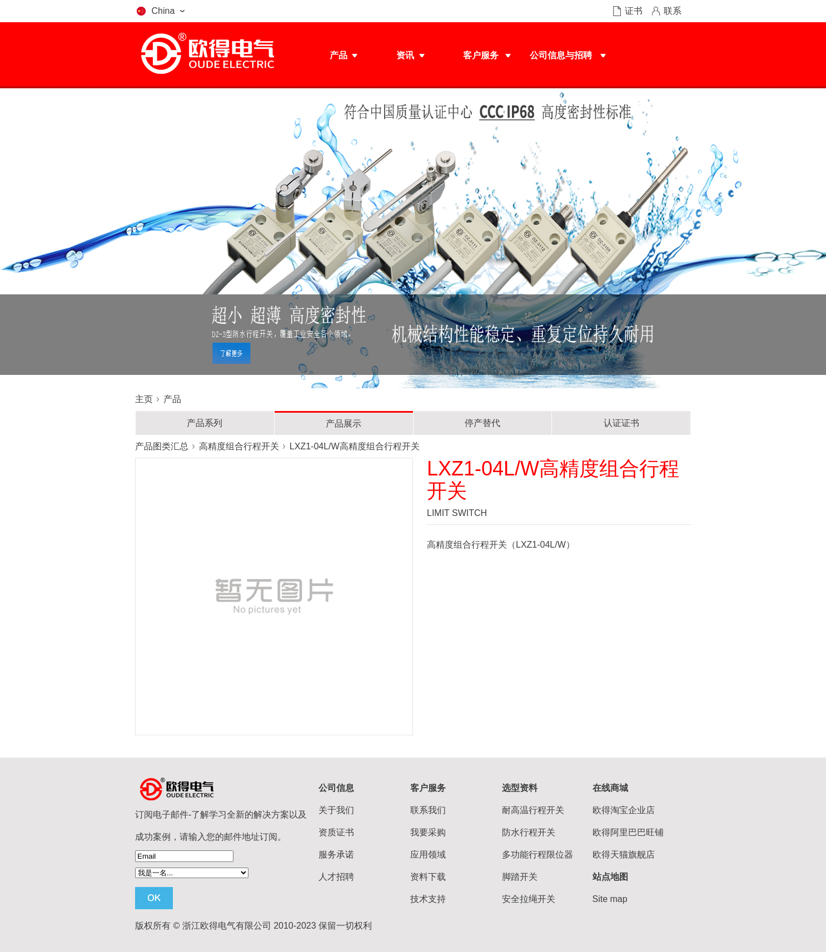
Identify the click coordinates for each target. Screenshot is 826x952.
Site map (610, 899)
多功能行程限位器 (537, 854)
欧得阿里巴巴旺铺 (628, 832)
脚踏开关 (520, 876)
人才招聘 (336, 876)
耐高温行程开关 (533, 810)
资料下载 (428, 876)
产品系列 (204, 423)
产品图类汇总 (161, 446)
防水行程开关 (528, 832)
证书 (634, 11)
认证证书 (621, 423)
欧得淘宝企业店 (624, 810)
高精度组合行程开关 (239, 446)
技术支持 (428, 899)
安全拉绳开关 (528, 899)
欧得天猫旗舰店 (624, 854)
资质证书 (336, 832)
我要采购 (428, 832)
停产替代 (482, 423)
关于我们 (336, 810)
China (163, 11)
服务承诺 (336, 854)
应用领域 (428, 854)
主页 (144, 399)
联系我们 (428, 810)
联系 (672, 11)
